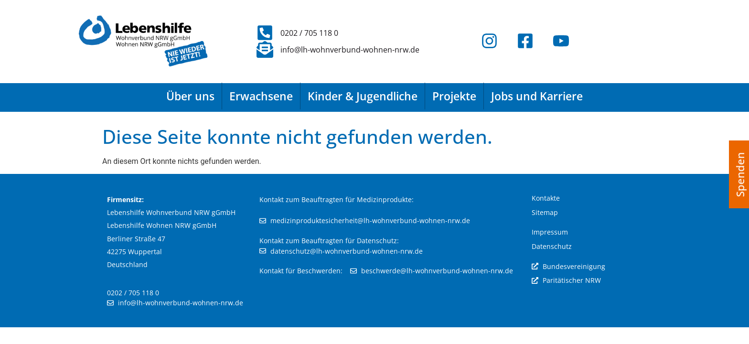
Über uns (190, 96)
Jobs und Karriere (537, 96)
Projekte (454, 96)
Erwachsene (261, 96)
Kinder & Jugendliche (362, 96)
